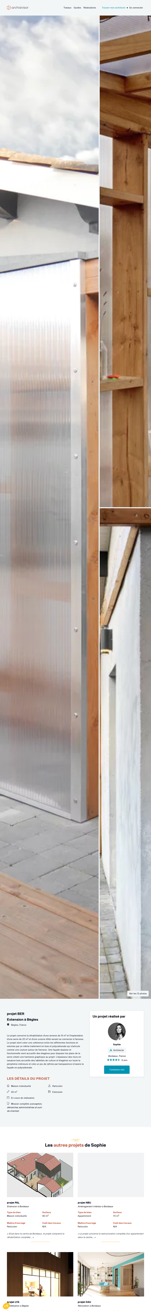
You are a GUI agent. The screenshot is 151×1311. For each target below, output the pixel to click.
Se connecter (136, 7)
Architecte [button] (117, 1050)
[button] (6, 1306)
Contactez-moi (116, 1069)
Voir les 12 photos (138, 993)
